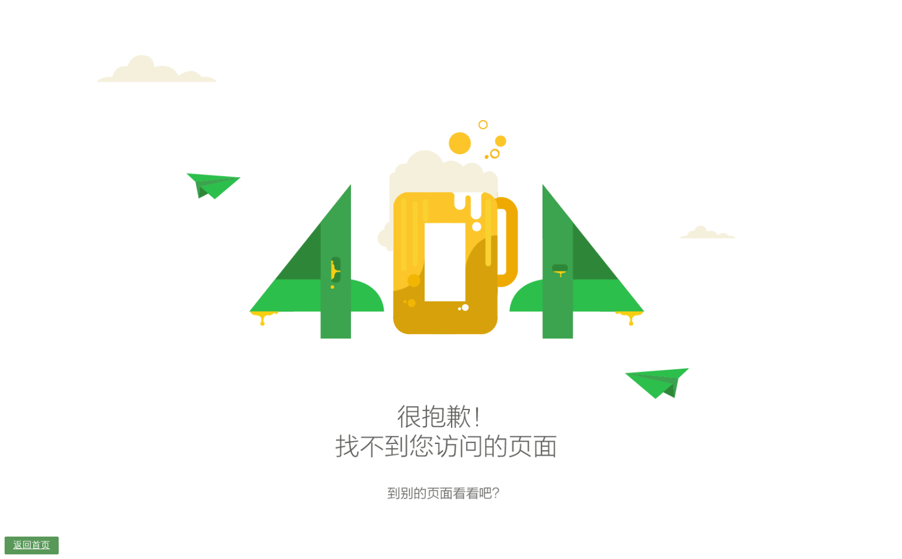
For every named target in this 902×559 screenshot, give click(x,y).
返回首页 (31, 545)
